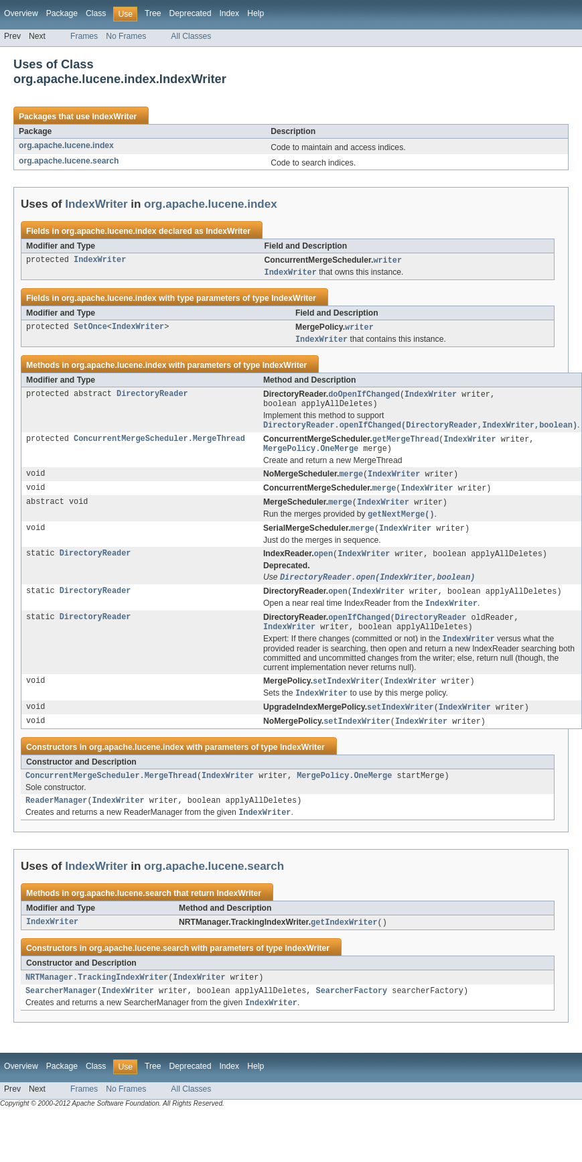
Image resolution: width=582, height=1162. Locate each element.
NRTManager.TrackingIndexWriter (96, 1000)
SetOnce (90, 329)
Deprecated (190, 13)
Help (255, 13)
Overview (21, 13)
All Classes (191, 36)
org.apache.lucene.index (66, 145)
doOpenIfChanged (364, 397)
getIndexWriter (344, 945)
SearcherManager (61, 1015)
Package (62, 13)
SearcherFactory (352, 1015)
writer (387, 260)
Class (96, 13)
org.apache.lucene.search (69, 161)
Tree (153, 13)
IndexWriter (114, 116)
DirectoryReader (152, 397)
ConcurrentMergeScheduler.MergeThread (159, 445)
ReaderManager (56, 821)
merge (351, 481)
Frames (84, 36)
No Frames (126, 36)
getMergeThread (405, 445)
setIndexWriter (346, 697)
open (323, 565)
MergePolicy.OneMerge (310, 455)
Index (229, 13)
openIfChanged (359, 631)
